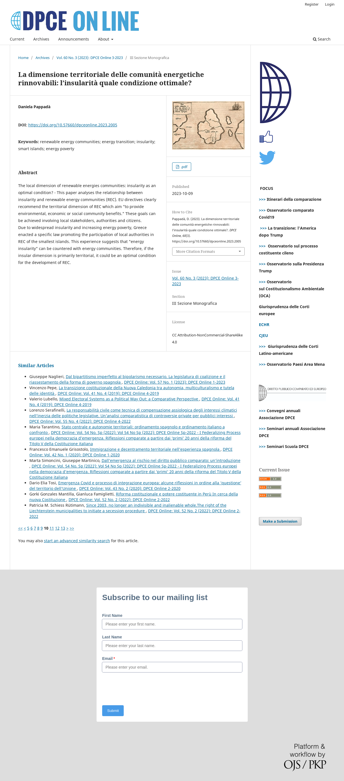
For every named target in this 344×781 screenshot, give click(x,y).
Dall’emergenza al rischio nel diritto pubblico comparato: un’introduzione (171, 460)
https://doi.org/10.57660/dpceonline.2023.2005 (72, 125)
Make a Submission (280, 521)
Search (322, 39)
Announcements (73, 39)
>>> (262, 199)
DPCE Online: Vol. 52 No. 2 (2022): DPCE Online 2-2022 (119, 499)
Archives (41, 39)
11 (52, 528)
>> (72, 528)
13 (63, 528)
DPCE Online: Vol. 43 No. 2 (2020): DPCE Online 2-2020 (130, 488)
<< (20, 528)
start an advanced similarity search (77, 540)
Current (17, 39)
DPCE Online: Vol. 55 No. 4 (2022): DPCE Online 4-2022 (80, 421)
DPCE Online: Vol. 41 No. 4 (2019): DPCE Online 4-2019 (108, 393)
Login (329, 4)
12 (57, 528)
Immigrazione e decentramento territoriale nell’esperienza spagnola (155, 449)
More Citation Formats (195, 251)
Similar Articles (36, 365)
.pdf (183, 166)
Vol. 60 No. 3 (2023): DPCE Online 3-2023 (90, 57)
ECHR (264, 324)
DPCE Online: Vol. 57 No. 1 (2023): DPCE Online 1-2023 (174, 382)
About (104, 39)
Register (312, 4)
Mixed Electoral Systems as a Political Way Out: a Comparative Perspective (129, 399)
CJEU (263, 335)
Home (23, 57)
